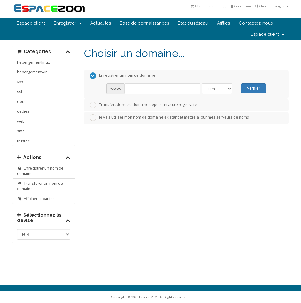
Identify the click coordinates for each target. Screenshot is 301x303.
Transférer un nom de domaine (40, 186)
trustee (23, 140)
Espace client (31, 23)
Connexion (241, 6)
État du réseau (193, 23)
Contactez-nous (256, 23)
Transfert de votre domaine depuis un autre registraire (143, 105)
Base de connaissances (144, 23)
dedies (23, 111)
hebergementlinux (33, 62)
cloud (22, 101)
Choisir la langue (272, 6)
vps (20, 81)
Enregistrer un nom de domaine (40, 170)
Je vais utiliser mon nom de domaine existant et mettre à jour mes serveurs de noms (169, 117)
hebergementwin (32, 72)
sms (20, 130)
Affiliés (223, 23)
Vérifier (253, 88)
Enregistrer (67, 23)
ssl (19, 91)
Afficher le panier (35, 198)
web (21, 121)
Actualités (100, 23)
